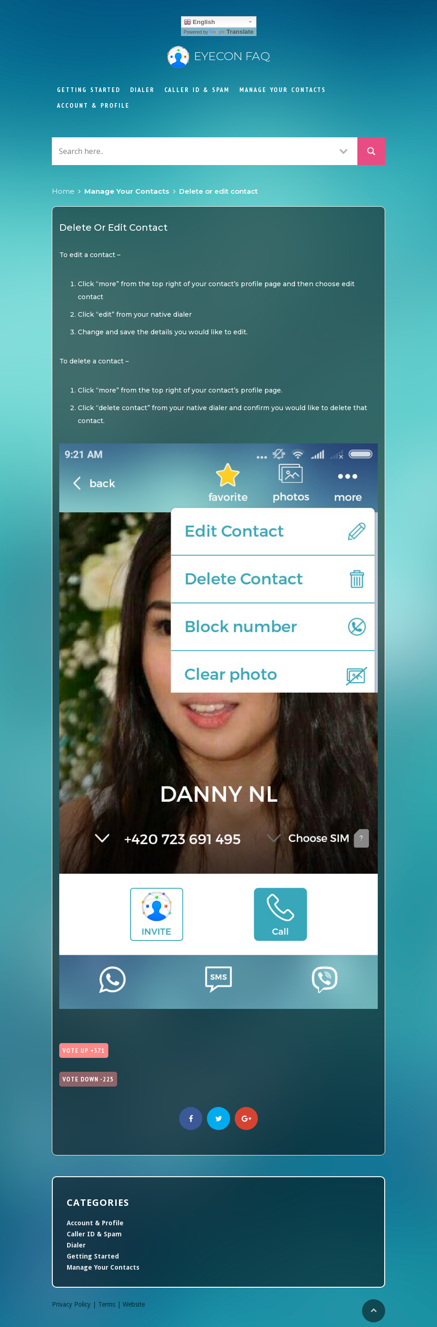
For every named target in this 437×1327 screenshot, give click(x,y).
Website (134, 1304)
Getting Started (88, 90)
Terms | (110, 1304)
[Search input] (193, 151)
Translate (231, 31)
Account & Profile (93, 105)
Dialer (142, 90)
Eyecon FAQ (218, 56)
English (199, 22)
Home (63, 191)
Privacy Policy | (75, 1304)
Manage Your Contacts (282, 90)
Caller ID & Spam (197, 90)
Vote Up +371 (83, 1050)
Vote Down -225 (88, 1079)
